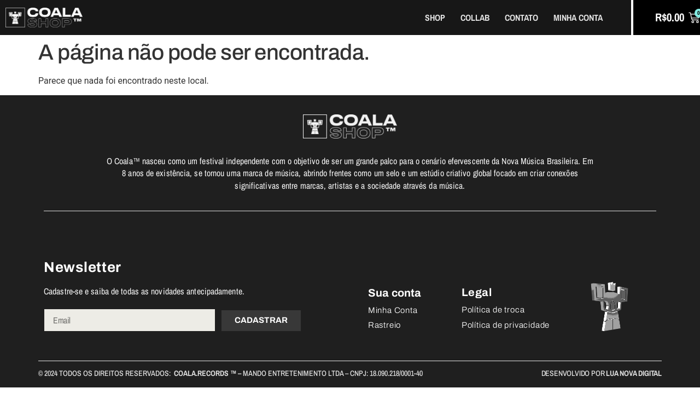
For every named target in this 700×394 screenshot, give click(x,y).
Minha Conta (578, 17)
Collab (474, 17)
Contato (521, 17)
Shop (435, 17)
